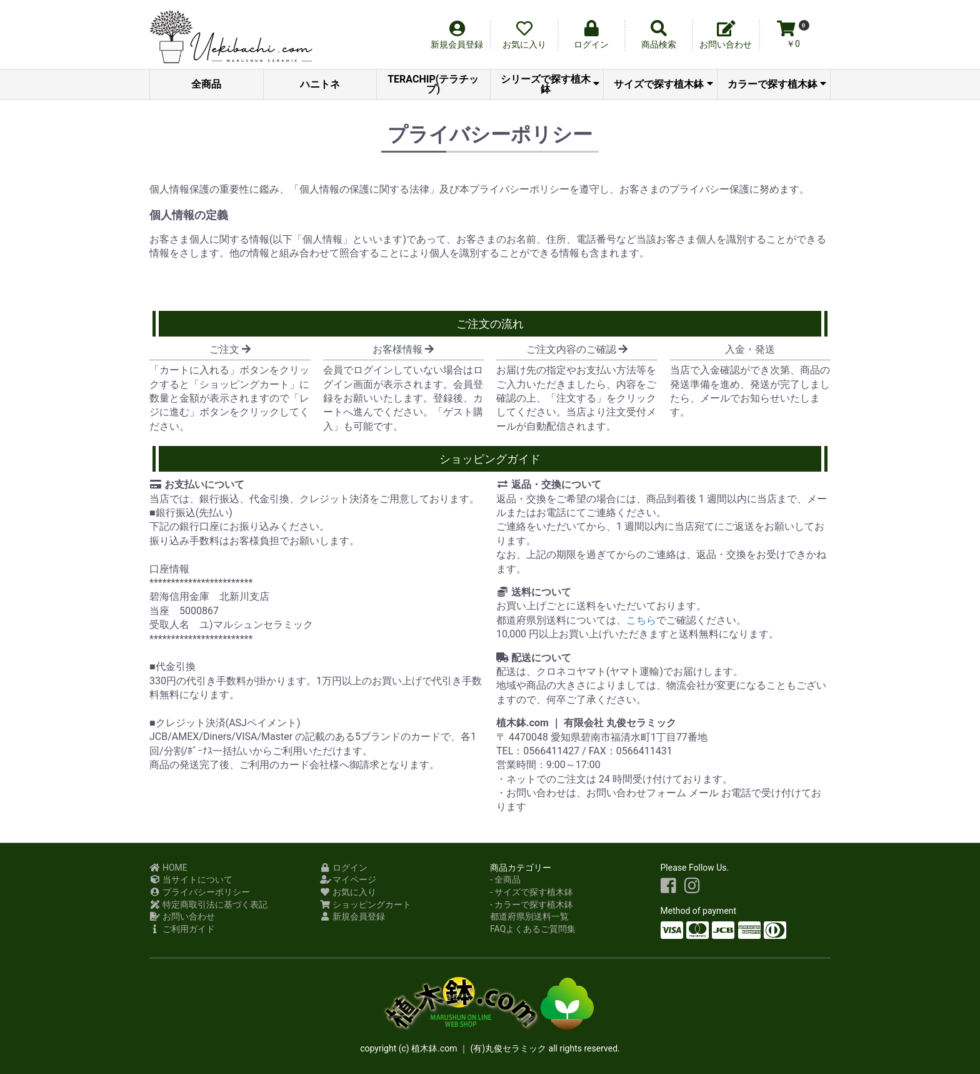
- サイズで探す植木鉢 (531, 892)
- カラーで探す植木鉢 (531, 904)
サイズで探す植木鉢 (663, 84)
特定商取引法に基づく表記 (208, 904)
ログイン (344, 868)
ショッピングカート (366, 904)
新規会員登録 (353, 916)
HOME (168, 868)
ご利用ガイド (182, 929)
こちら (641, 620)
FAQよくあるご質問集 (533, 929)
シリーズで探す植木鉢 (550, 84)
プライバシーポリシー (199, 892)
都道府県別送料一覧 (529, 916)
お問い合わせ (182, 916)
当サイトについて (190, 879)
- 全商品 (505, 879)
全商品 (206, 84)
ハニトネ (320, 84)
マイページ (348, 879)
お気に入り (348, 892)
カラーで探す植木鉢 (777, 84)
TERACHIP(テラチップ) (433, 84)
